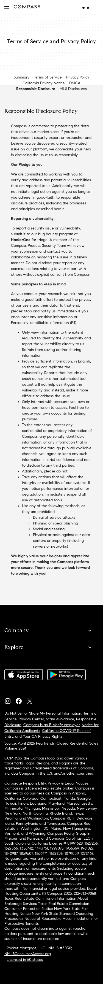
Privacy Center (31, 719)
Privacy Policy (77, 77)
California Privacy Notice (44, 83)
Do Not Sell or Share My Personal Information (42, 713)
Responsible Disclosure (35, 88)
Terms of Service (48, 77)
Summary (21, 77)
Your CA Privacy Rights (42, 736)
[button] (6, 6)
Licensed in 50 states (25, 959)
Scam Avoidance (60, 719)
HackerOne (20, 239)
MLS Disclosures (73, 88)
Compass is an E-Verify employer (51, 725)
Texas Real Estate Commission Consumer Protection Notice (46, 906)
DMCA (74, 83)
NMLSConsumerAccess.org (27, 953)
